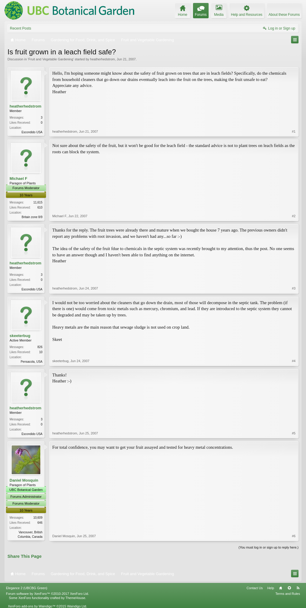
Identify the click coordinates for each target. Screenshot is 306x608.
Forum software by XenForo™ (47, 593)
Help (270, 588)
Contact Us (255, 588)
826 (39, 347)
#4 (294, 361)
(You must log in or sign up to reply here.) (268, 547)
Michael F (18, 178)
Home (281, 588)
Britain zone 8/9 (32, 217)
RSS (298, 588)
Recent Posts (20, 28)
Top (289, 588)
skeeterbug (20, 335)
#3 (294, 288)
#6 (294, 536)
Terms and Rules (287, 593)
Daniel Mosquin (24, 480)
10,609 (37, 517)
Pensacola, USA (31, 361)
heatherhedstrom (102, 59)
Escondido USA (32, 132)
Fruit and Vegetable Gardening (50, 59)
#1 (294, 131)
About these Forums (284, 15)
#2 (294, 216)
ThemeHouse (75, 598)
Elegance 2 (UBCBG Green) (26, 588)
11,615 (37, 202)
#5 (294, 433)
